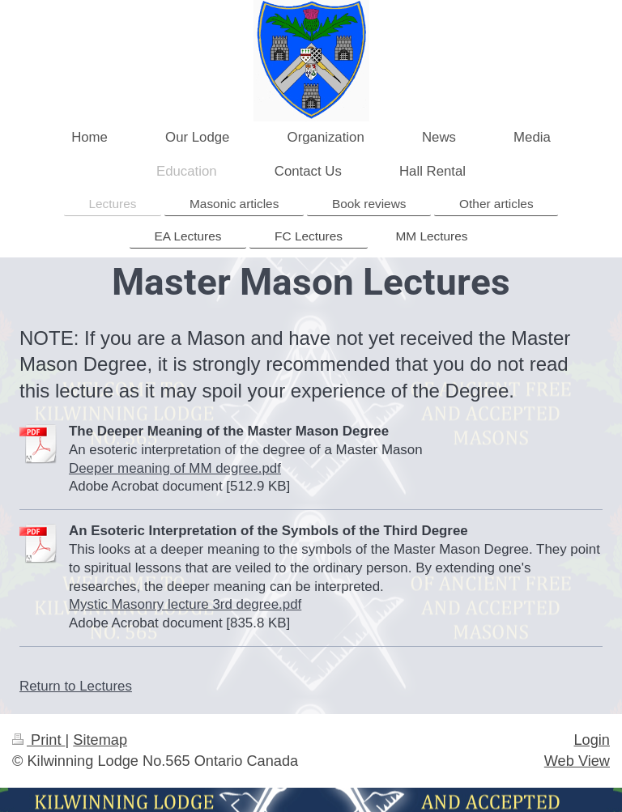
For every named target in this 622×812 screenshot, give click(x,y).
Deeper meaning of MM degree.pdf (175, 468)
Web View (577, 761)
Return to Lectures (75, 686)
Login (591, 740)
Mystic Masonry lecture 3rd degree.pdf (185, 604)
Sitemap (100, 740)
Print (39, 740)
